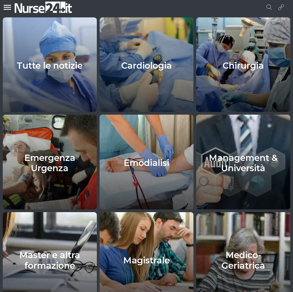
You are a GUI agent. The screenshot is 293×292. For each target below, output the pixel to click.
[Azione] (281, 7)
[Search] (269, 7)
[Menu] (7, 7)
